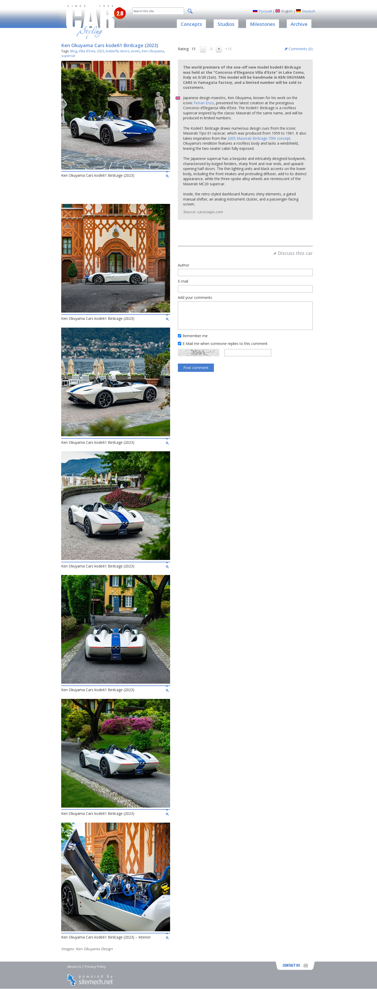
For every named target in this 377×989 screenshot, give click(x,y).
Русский (265, 11)
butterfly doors (117, 51)
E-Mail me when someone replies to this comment (225, 343)
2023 (100, 51)
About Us (74, 966)
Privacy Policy (95, 966)
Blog (73, 51)
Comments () (301, 48)
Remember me (195, 335)
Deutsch (308, 11)
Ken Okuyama (153, 51)
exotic (135, 51)
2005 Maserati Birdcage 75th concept (258, 138)
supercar (68, 55)
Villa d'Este (87, 51)
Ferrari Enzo (204, 102)
